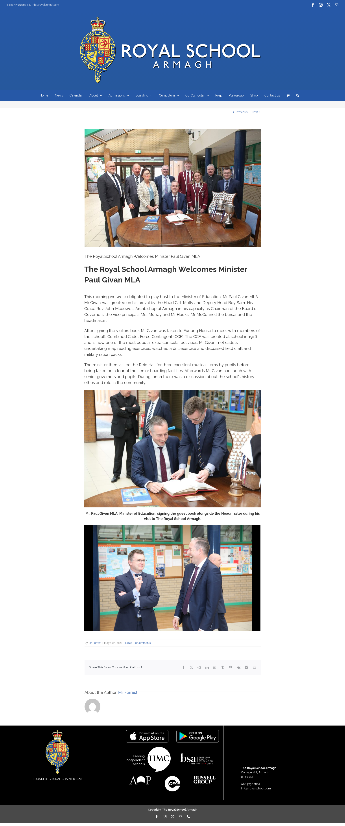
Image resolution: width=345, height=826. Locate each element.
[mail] (180, 816)
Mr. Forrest (95, 642)
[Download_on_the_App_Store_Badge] (147, 731)
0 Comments (143, 642)
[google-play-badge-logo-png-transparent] (197, 731)
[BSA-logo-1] (196, 752)
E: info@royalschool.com (44, 4)
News (128, 642)
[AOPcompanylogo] (140, 777)
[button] (297, 95)
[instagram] (164, 816)
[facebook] (157, 816)
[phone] (188, 816)
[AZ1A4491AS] (173, 188)
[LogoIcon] (57, 731)
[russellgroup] (205, 777)
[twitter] (172, 816)
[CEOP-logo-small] (172, 777)
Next (254, 112)
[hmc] (148, 748)
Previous (241, 112)
